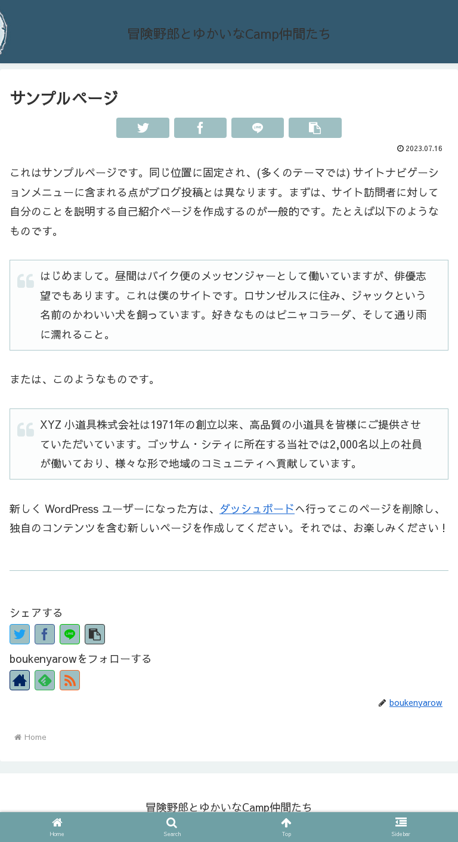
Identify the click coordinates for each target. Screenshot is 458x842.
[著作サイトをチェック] (20, 680)
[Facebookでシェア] (200, 128)
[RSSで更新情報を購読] (70, 680)
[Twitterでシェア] (142, 128)
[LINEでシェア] (257, 128)
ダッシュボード (257, 508)
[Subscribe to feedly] (45, 680)
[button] (315, 128)
